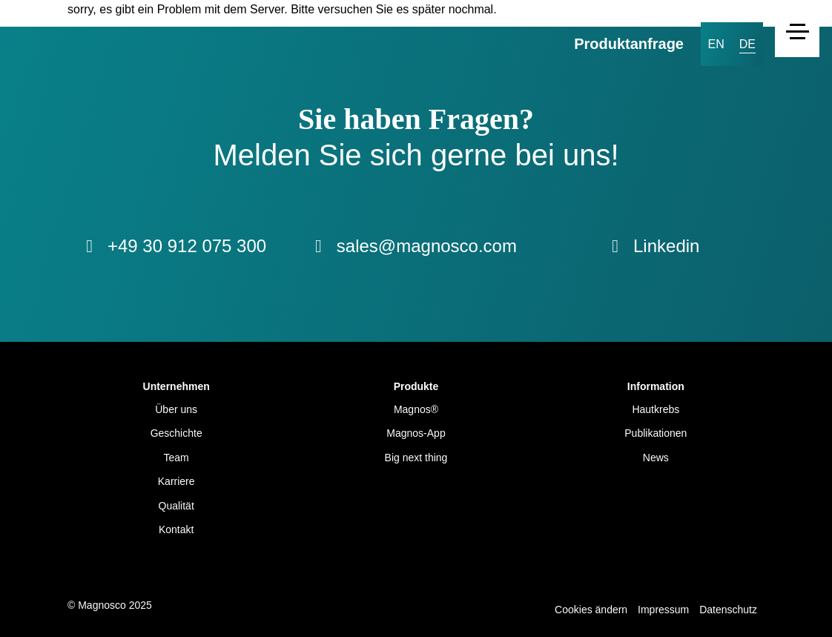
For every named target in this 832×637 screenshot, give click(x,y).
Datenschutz (728, 609)
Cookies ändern (591, 609)
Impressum (663, 609)
